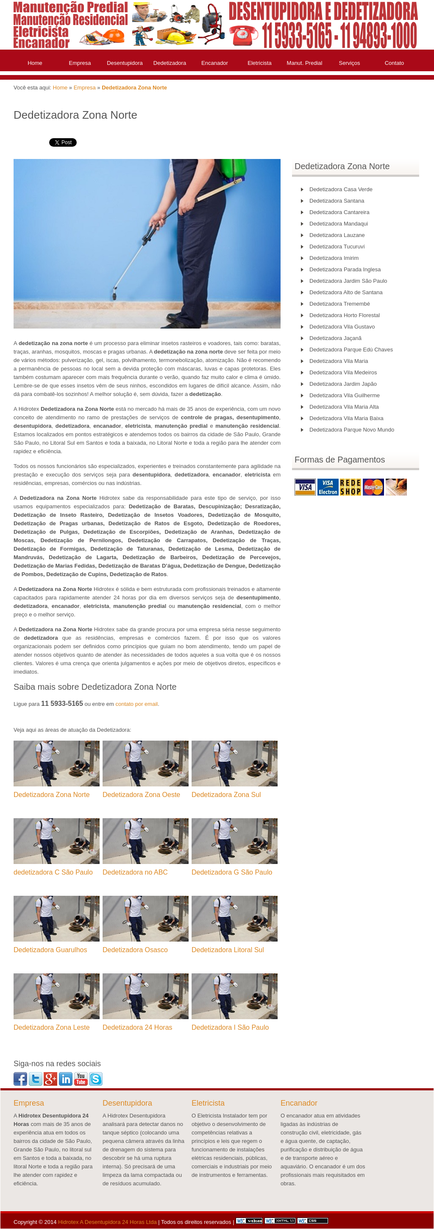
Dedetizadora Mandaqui (338, 223)
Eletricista (259, 63)
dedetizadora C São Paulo (53, 872)
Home (35, 63)
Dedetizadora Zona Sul (226, 794)
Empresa (80, 63)
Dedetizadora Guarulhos (50, 949)
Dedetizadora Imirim (334, 258)
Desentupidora (125, 63)
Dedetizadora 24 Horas (137, 1027)
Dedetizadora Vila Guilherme (344, 395)
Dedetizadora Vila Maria (338, 361)
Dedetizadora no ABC (135, 872)
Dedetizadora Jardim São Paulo (348, 281)
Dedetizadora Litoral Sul (228, 949)
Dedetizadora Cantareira (339, 212)
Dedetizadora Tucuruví (337, 246)
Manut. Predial (305, 63)
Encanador (214, 63)
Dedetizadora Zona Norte (134, 87)
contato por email (136, 704)
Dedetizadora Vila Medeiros (343, 372)
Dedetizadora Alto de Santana (346, 292)
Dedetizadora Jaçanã (335, 338)
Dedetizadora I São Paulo (230, 1027)
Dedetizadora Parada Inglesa (345, 269)
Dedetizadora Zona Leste (52, 1027)
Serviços (349, 63)
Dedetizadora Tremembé (339, 304)
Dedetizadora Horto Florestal (344, 315)
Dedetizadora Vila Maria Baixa (346, 418)
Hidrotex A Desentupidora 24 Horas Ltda (107, 1222)
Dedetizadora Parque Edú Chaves (351, 349)
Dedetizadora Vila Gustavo (342, 326)
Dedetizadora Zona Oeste (141, 794)
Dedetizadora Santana (336, 201)
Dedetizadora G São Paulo (232, 872)
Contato (394, 63)
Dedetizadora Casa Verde (341, 189)
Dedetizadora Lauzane (337, 235)
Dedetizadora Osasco (135, 949)
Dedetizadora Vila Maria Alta (344, 407)
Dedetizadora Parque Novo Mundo (351, 429)
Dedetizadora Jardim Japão (343, 384)
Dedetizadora (169, 63)
